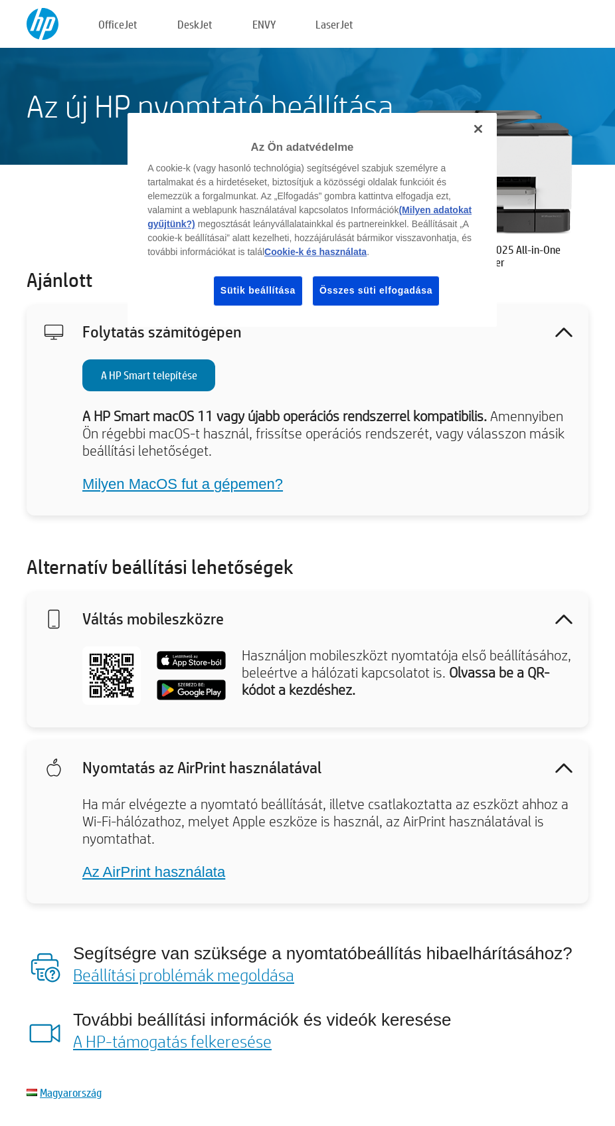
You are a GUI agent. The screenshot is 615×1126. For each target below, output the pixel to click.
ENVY (264, 24)
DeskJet (195, 24)
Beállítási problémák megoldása (183, 974)
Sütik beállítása (258, 290)
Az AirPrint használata (153, 872)
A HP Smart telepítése (149, 375)
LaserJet (334, 24)
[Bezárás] (478, 128)
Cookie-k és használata (315, 251)
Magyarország (71, 1092)
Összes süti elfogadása (375, 290)
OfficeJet (117, 24)
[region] (312, 220)
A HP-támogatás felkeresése (172, 1041)
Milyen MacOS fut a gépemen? (182, 484)
